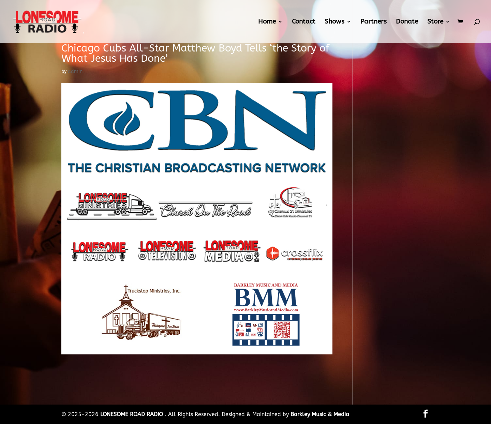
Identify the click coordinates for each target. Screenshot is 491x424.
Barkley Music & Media (320, 414)
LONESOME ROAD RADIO (132, 414)
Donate (407, 22)
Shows (334, 22)
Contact (303, 22)
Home (267, 22)
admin (75, 71)
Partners (373, 22)
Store (435, 22)
